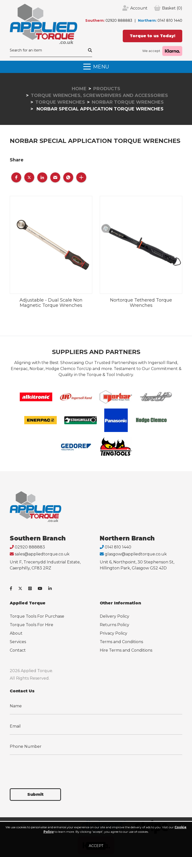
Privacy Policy (113, 633)
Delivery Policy (114, 616)
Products (106, 88)
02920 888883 (119, 20)
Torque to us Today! (152, 35)
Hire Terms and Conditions (126, 650)
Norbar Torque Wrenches (128, 102)
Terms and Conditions (121, 641)
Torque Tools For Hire (31, 624)
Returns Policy (114, 624)
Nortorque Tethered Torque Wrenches (141, 302)
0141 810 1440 (170, 20)
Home (79, 88)
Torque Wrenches (60, 102)
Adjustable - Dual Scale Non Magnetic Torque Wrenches (51, 302)
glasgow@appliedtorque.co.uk (136, 554)
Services (18, 641)
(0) (172, 8)
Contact (18, 650)
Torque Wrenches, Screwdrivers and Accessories (99, 95)
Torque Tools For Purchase (37, 616)
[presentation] (48, 768)
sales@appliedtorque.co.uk (42, 554)
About (16, 633)
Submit (35, 794)
